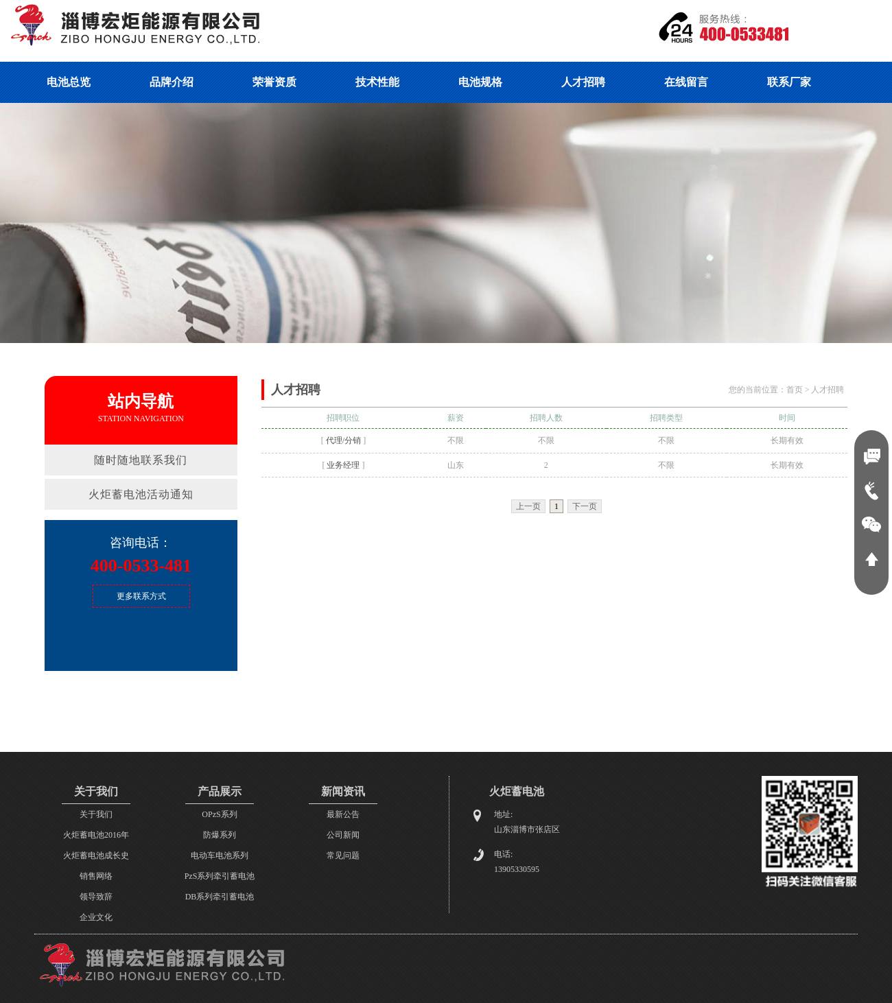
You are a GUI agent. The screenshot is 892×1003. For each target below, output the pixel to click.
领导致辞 (96, 896)
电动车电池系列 (219, 855)
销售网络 (96, 876)
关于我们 (96, 814)
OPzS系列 (219, 814)
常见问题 (343, 855)
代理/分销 (343, 440)
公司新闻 (343, 835)
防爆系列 (219, 835)
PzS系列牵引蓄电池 (220, 876)
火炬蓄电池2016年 (96, 835)
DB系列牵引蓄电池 (220, 896)
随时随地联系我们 (140, 460)
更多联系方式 (141, 596)
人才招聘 (827, 389)
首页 (794, 389)
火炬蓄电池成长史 (96, 855)
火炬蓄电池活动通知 (141, 494)
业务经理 (343, 465)
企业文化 (96, 917)
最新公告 (343, 814)
